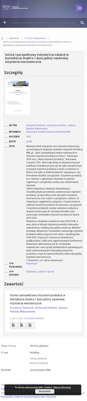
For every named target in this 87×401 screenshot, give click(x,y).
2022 (28, 136)
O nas (4, 352)
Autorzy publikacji (39, 363)
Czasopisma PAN (40, 370)
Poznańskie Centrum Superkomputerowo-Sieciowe (28, 396)
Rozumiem (45, 391)
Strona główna (39, 346)
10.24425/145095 (34, 318)
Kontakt (6, 370)
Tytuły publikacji (35, 38)
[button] (14, 325)
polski (29, 141)
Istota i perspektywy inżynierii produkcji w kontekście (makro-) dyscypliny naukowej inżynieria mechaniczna (37, 299)
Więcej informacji (62, 387)
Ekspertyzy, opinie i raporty (40, 271)
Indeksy (34, 352)
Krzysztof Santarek (36, 125)
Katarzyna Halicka (57, 125)
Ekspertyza (31, 263)
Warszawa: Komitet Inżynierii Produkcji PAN (48, 132)
